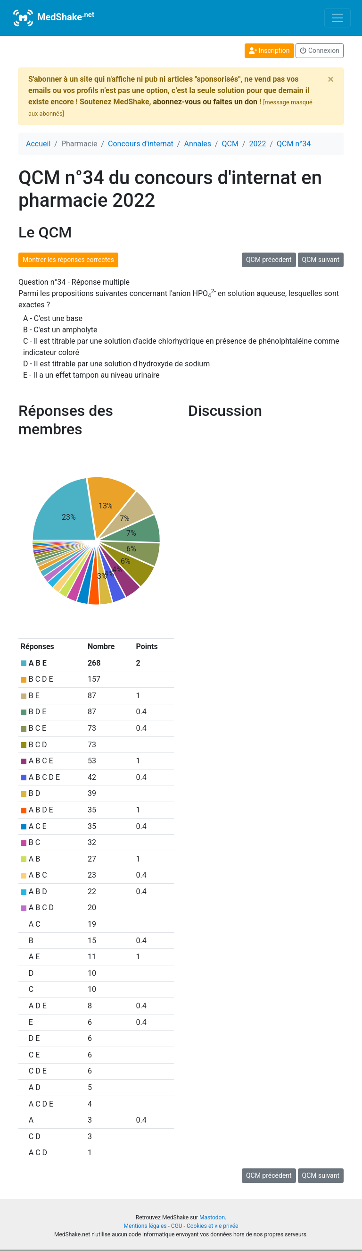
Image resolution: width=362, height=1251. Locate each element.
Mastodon (212, 1217)
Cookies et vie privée (213, 1226)
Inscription (269, 50)
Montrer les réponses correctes (68, 259)
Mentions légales (145, 1226)
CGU (176, 1226)
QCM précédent (269, 259)
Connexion (319, 50)
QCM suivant (320, 259)
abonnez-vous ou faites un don (205, 101)
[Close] (330, 79)
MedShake (52, 18)
